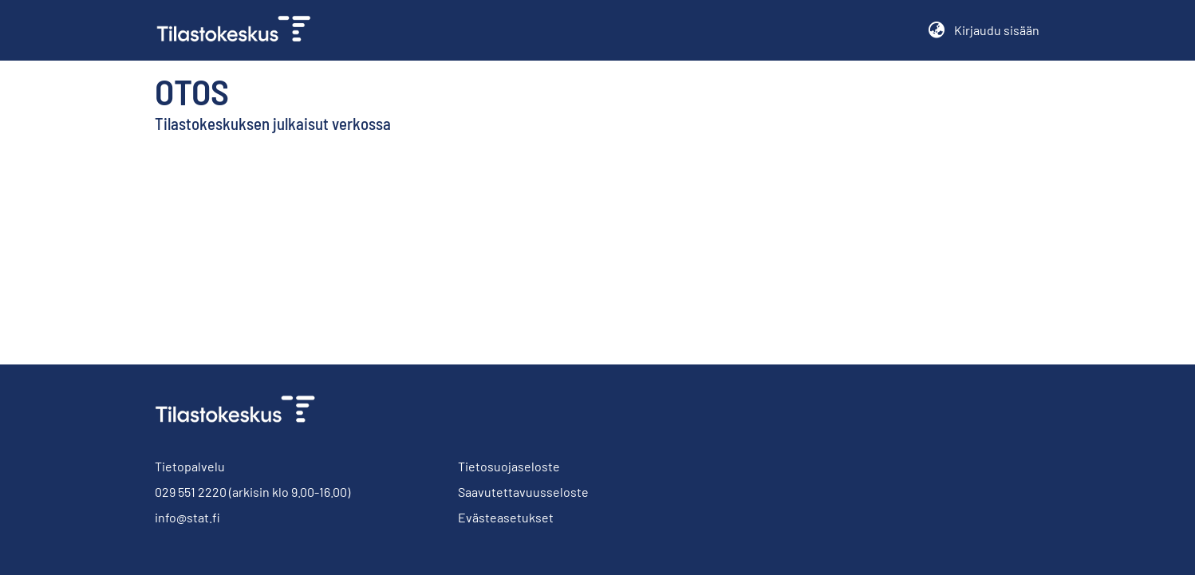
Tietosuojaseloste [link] (509, 466)
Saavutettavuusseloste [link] (523, 491)
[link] (240, 30)
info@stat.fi (187, 517)
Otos (192, 90)
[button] (936, 30)
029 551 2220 (191, 491)
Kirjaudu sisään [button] (996, 29)
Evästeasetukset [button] (506, 517)
